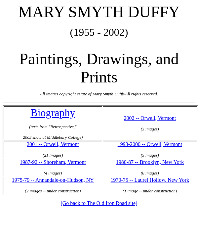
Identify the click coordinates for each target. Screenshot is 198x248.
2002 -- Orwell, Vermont (150, 118)
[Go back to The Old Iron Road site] (98, 203)
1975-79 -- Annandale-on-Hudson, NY (53, 180)
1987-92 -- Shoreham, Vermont (53, 162)
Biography (52, 113)
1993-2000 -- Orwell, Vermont (150, 144)
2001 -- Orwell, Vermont (53, 144)
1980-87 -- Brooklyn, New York (150, 162)
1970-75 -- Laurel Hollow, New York (150, 180)
